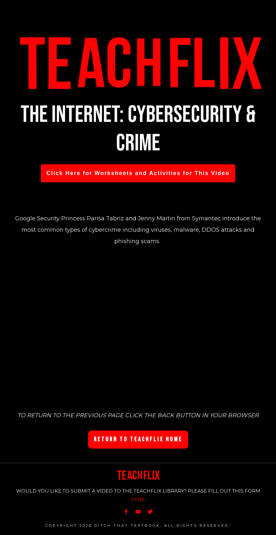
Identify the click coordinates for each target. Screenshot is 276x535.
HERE (138, 499)
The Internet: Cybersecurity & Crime (138, 129)
